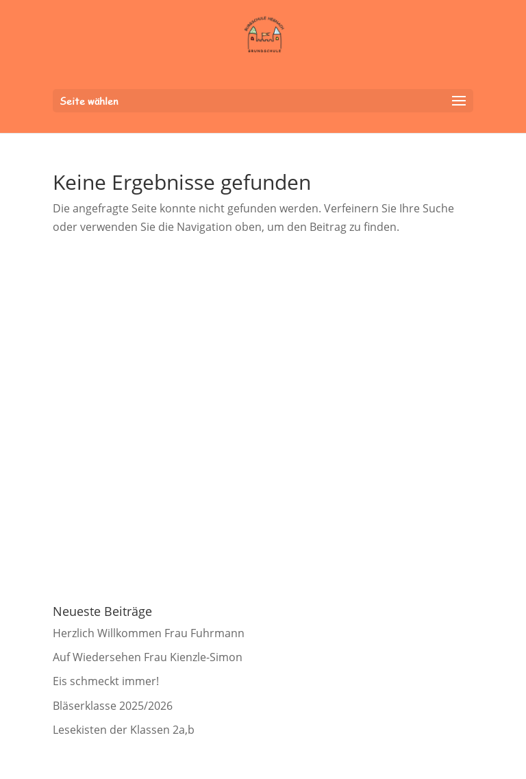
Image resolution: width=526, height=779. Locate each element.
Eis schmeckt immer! (106, 681)
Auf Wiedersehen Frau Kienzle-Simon (147, 657)
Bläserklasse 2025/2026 (113, 705)
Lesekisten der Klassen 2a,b (124, 729)
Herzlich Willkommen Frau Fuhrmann (149, 633)
